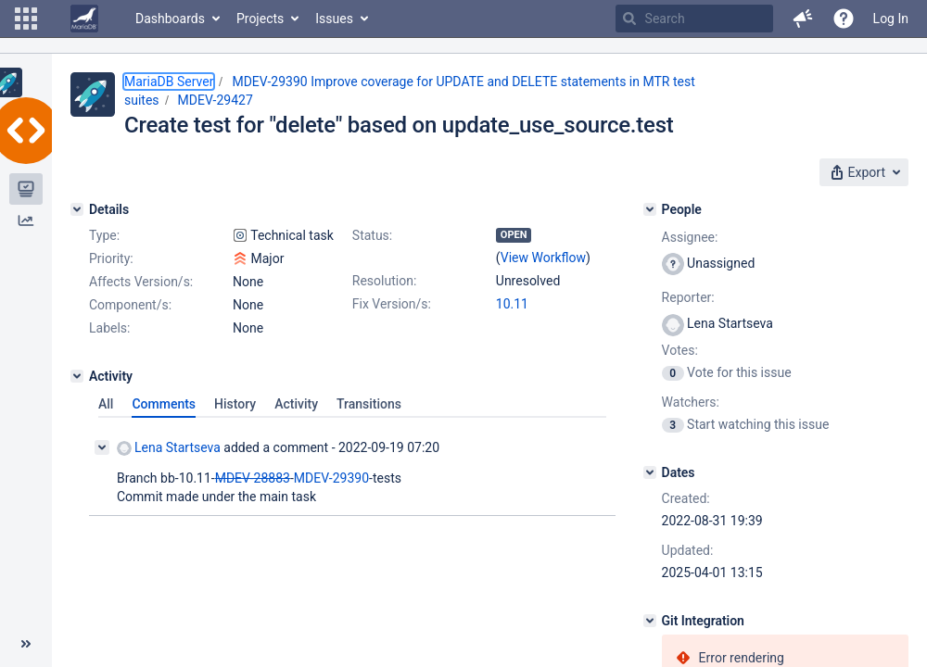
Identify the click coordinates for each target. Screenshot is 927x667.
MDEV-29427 (215, 100)
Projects (260, 18)
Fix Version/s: (391, 303)
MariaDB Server (168, 81)
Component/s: (130, 304)
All (105, 403)
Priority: (111, 258)
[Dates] (649, 472)
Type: (104, 235)
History (235, 403)
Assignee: (690, 237)
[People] (649, 209)
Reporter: (688, 297)
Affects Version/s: (141, 281)
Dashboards (170, 18)
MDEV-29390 (331, 478)
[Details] (76, 209)
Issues (334, 18)
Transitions (369, 403)
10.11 (512, 303)
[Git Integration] (649, 620)
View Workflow (543, 257)
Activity (296, 403)
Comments (164, 403)
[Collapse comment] (102, 447)
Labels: (109, 328)
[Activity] (76, 376)
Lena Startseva (169, 448)
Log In (890, 18)
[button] (26, 18)
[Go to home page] (84, 18)
